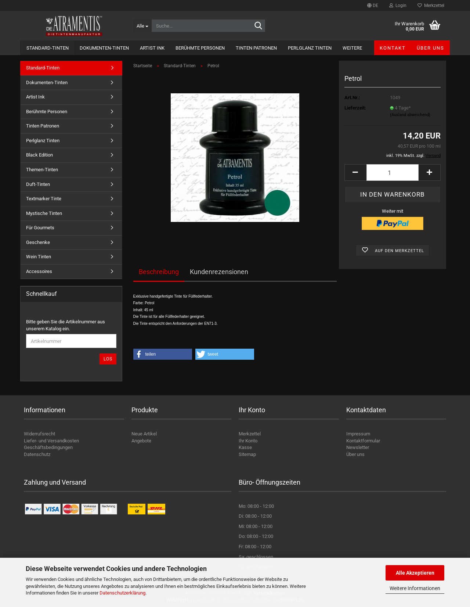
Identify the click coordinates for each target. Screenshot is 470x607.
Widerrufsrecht (39, 434)
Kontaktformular (363, 440)
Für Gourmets (40, 227)
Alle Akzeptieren (415, 573)
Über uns (430, 48)
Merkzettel (430, 5)
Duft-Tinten (38, 184)
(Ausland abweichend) (410, 114)
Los (108, 359)
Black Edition (39, 155)
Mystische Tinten (44, 213)
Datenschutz (37, 454)
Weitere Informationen (415, 588)
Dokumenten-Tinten (104, 48)
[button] (373, 5)
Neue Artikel (144, 434)
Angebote (141, 440)
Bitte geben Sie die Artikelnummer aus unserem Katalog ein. (65, 325)
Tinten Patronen (256, 48)
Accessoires (39, 271)
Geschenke (38, 242)
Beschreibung (159, 272)
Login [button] (397, 5)
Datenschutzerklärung (122, 593)
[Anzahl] (392, 172)
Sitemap (247, 454)
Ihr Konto (248, 440)
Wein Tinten (38, 256)
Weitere (352, 48)
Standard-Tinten (47, 48)
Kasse (245, 447)
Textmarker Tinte (43, 198)
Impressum (358, 434)
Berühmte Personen (200, 48)
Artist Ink (152, 48)
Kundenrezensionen (219, 272)
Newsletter (357, 447)
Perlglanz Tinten (310, 48)
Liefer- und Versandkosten (51, 440)
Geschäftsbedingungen (48, 447)
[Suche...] (142, 25)
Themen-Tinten (42, 169)
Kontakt (393, 48)
